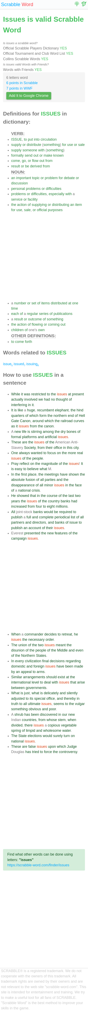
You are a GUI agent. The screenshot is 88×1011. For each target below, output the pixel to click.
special (39, 698)
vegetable (69, 725)
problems (33, 189)
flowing (37, 324)
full (28, 517)
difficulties (53, 189)
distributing (60, 205)
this (69, 448)
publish (17, 517)
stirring (36, 432)
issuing (32, 364)
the (13, 205)
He (13, 496)
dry (63, 432)
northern (60, 416)
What (15, 693)
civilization (33, 661)
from (48, 161)
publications (62, 314)
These (16, 442)
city (75, 448)
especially (56, 194)
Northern (28, 656)
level (35, 682)
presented (32, 533)
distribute (34, 145)
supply (16, 145)
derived (36, 166)
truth (14, 704)
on (59, 453)
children (17, 330)
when (72, 720)
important (23, 178)
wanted (36, 453)
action (22, 205)
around (38, 421)
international (21, 682)
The (14, 645)
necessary (36, 640)
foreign (39, 666)
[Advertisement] (44, 257)
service (17, 199)
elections (35, 736)
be (27, 166)
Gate (15, 421)
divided (17, 725)
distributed (59, 303)
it (22, 394)
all (42, 480)
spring (16, 731)
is (15, 410)
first (24, 474)
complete (46, 517)
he (76, 634)
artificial (51, 437)
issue (8, 364)
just (27, 693)
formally (17, 155)
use (70, 145)
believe (33, 469)
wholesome (52, 731)
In (12, 474)
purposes (55, 210)
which (33, 416)
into (37, 139)
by (13, 672)
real (80, 453)
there (29, 725)
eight (51, 506)
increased (19, 506)
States (41, 656)
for (64, 145)
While (15, 394)
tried (35, 752)
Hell (82, 416)
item (78, 205)
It (12, 410)
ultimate (34, 704)
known (58, 155)
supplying (39, 205)
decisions (57, 661)
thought (62, 399)
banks (65, 501)
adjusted (18, 698)
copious (54, 725)
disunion (18, 650)
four (39, 506)
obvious (35, 709)
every (19, 661)
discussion (19, 183)
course (52, 496)
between (18, 688)
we (40, 399)
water (66, 731)
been (69, 666)
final (45, 661)
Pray (14, 464)
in (29, 405)
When (16, 634)
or (24, 145)
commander (34, 634)
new (17, 432)
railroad (67, 421)
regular (32, 314)
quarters (17, 416)
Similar (16, 677)
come (15, 161)
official (42, 210)
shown (74, 474)
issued (19, 364)
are (24, 442)
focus (51, 453)
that (33, 496)
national (24, 490)
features (61, 533)
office (58, 448)
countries (29, 720)
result (15, 166)
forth (28, 342)
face (78, 485)
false (32, 747)
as (13, 426)
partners (17, 522)
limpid (30, 731)
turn (67, 736)
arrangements (34, 677)
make (47, 155)
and (41, 437)
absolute (18, 480)
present (78, 394)
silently (72, 693)
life (24, 432)
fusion (30, 480)
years (15, 501)
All (13, 512)
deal (47, 682)
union (22, 645)
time (14, 308)
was (27, 394)
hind (80, 410)
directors (39, 522)
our (64, 715)
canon (49, 426)
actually (17, 399)
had (47, 399)
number (20, 303)
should (51, 677)
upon (52, 747)
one (75, 303)
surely (58, 736)
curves (79, 421)
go (24, 161)
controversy (68, 752)
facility (33, 199)
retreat (67, 634)
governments (36, 688)
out (36, 155)
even (79, 650)
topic (36, 178)
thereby (70, 698)
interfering (19, 405)
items (45, 303)
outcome (35, 319)
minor (48, 485)
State (22, 736)
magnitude (49, 464)
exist (61, 677)
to (25, 139)
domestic (18, 666)
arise (81, 682)
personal (18, 189)
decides (50, 634)
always (24, 453)
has (27, 715)
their (49, 448)
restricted (38, 394)
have (64, 474)
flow (35, 161)
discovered (48, 715)
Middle (62, 650)
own (41, 330)
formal (16, 437)
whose (52, 720)
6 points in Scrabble (22, 83)
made (78, 666)
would (48, 512)
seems (58, 704)
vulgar (80, 704)
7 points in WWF (19, 88)
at (69, 303)
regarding (73, 661)
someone (30, 150)
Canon (25, 421)
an (13, 178)
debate (69, 178)
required (65, 512)
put (30, 139)
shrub (18, 715)
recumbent (45, 410)
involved (31, 399)
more (72, 453)
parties (50, 480)
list (73, 517)
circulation (49, 139)
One (14, 453)
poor (52, 709)
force (48, 752)
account (34, 528)
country (54, 501)
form (43, 416)
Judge (72, 747)
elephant (62, 410)
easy (18, 469)
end (71, 416)
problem (51, 178)
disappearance (23, 485)
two (77, 496)
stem (62, 720)
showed (23, 496)
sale (81, 145)
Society (30, 448)
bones (71, 432)
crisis (36, 490)
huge (31, 410)
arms (41, 672)
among (48, 432)
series (44, 314)
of (29, 205)
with (41, 150)
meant (61, 645)
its (31, 698)
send (28, 155)
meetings (51, 474)
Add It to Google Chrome (29, 96)
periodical (62, 517)
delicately (51, 693)
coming (54, 324)
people (37, 458)
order (50, 640)
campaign (19, 538)
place (32, 474)
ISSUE (16, 139)
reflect (24, 464)
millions (62, 506)
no (53, 399)
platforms (29, 437)
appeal (26, 672)
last (71, 496)
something (51, 145)
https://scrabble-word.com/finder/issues (38, 865)
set (34, 303)
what (43, 469)
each (15, 314)
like (20, 410)
